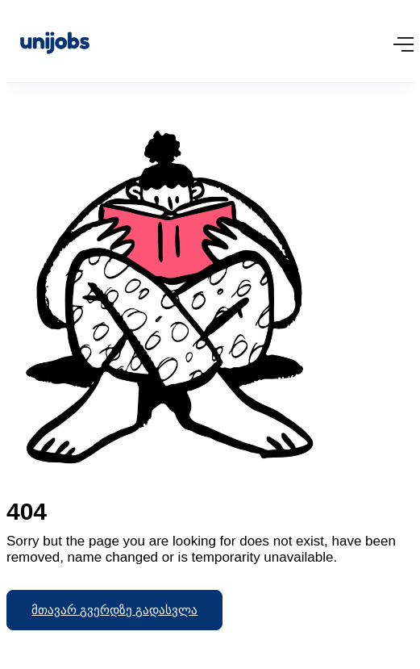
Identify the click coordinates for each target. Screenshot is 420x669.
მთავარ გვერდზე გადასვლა (114, 610)
